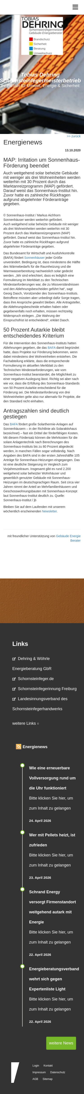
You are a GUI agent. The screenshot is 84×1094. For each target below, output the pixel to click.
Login (35, 1065)
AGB (35, 1079)
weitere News (61, 1043)
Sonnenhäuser (34, 257)
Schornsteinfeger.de (33, 678)
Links (20, 644)
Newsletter (49, 511)
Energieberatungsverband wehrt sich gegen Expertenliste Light (54, 979)
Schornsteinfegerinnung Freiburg (44, 689)
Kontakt (48, 1065)
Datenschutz (57, 1072)
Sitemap (47, 1079)
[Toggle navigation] (75, 7)
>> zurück (74, 136)
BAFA (52, 347)
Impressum (39, 1072)
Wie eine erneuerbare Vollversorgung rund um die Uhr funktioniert (52, 778)
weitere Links (25, 723)
